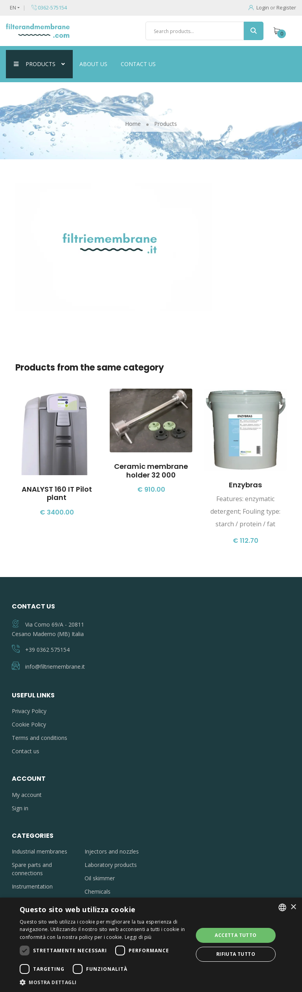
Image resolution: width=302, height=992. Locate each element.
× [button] (293, 907)
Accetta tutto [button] (235, 935)
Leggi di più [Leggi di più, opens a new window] (138, 937)
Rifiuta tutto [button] (235, 954)
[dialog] (151, 945)
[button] (104, 982)
